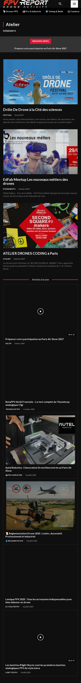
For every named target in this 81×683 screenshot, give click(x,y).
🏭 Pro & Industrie (13, 475)
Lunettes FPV (11, 672)
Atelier (6, 259)
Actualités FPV (12, 607)
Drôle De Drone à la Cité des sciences (32, 109)
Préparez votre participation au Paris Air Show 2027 (40, 48)
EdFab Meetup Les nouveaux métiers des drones (35, 181)
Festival (7, 115)
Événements (9, 31)
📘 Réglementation (14, 541)
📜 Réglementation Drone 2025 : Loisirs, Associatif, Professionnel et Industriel (33, 535)
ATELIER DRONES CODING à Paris (30, 253)
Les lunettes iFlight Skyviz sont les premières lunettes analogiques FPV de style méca (35, 666)
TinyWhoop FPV (12, 409)
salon (8, 343)
